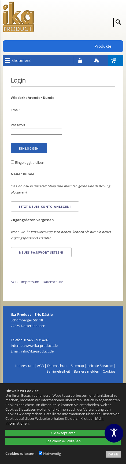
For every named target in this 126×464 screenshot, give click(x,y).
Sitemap (77, 365)
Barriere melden (86, 371)
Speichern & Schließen (63, 441)
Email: (15, 109)
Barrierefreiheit (58, 371)
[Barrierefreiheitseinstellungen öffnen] (114, 433)
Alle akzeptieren (63, 432)
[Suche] (113, 22)
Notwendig (50, 453)
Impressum (30, 281)
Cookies (109, 371)
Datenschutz (53, 281)
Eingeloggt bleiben (27, 162)
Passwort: (18, 125)
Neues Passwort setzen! (41, 252)
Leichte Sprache (100, 365)
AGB (14, 281)
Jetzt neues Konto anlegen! (45, 207)
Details (113, 454)
